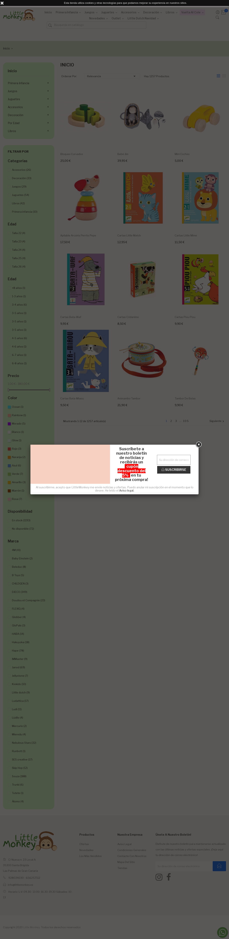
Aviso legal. (126, 490)
